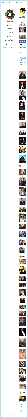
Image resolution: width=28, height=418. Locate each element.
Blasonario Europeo (21, 404)
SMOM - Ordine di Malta (21, 411)
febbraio (20, 66)
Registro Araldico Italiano (21, 409)
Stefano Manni (21, 412)
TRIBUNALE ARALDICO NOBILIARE (22, 62)
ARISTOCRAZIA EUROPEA (12, 3)
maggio (20, 64)
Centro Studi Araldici (21, 405)
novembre (21, 55)
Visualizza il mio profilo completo (21, 50)
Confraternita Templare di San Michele (22, 406)
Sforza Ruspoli (21, 410)
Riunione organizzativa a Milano (22, 59)
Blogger (16, 415)
